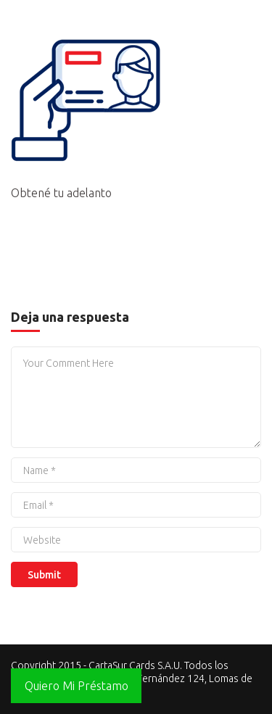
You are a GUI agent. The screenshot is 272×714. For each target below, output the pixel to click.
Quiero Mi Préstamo (76, 685)
